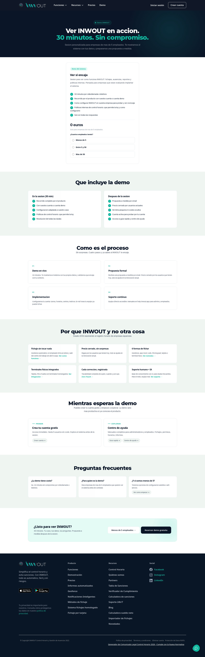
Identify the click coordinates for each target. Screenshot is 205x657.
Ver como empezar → (141, 494)
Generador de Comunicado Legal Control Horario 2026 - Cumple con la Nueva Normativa (146, 644)
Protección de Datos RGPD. (175, 640)
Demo (102, 5)
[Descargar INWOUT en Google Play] (41, 591)
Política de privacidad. (124, 640)
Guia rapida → (115, 442)
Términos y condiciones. (142, 640)
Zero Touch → (87, 379)
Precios (91, 5)
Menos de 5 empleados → (123, 532)
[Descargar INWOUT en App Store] (26, 590)
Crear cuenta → (39, 442)
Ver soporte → (157, 379)
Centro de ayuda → (131, 442)
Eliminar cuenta (158, 640)
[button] (60, 5)
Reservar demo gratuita (156, 532)
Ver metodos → (149, 358)
